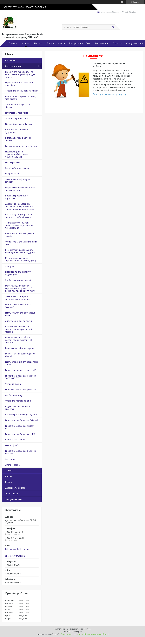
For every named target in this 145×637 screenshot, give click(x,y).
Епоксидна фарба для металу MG (19, 427)
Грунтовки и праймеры (16, 112)
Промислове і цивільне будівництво (16, 131)
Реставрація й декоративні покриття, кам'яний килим (18, 216)
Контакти (117, 43)
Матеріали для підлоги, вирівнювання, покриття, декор (20, 259)
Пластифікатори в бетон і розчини (18, 139)
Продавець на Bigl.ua (73, 631)
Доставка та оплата (15, 487)
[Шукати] (113, 27)
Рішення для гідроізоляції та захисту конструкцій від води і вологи (20, 74)
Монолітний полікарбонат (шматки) (18, 306)
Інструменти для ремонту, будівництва (18, 273)
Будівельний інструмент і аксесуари (17, 407)
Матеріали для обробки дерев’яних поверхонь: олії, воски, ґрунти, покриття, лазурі (20, 288)
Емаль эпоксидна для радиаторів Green (21, 363)
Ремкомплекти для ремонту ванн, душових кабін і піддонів (20, 251)
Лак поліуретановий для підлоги (21, 414)
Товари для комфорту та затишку (17, 180)
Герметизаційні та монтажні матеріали (19, 84)
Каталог (26, 43)
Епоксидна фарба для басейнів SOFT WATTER (20, 377)
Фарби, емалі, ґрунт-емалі (18, 280)
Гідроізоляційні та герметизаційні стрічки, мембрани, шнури (16, 154)
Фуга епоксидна (13, 384)
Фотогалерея (101, 43)
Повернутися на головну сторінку (109, 94)
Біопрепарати (12, 173)
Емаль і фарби (12, 445)
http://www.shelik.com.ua (17, 549)
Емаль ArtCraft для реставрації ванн (20, 314)
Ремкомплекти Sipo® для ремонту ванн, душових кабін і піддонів (20, 340)
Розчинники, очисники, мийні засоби (19, 235)
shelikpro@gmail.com (15, 556)
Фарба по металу (13, 395)
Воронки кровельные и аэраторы (16, 197)
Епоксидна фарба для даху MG (20, 434)
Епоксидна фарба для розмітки (20, 389)
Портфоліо (10, 60)
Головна (13, 43)
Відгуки (8, 482)
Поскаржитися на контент (72, 634)
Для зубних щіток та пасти (18, 321)
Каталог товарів (13, 66)
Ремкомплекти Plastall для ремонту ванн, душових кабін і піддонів (20, 329)
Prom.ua (87, 629)
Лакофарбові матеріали (17, 168)
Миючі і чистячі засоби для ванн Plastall (21, 355)
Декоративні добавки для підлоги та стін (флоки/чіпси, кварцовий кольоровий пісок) (19, 206)
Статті (8, 470)
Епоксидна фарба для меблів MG (21, 420)
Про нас (38, 43)
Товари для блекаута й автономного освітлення (17, 297)
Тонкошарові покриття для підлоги (18, 106)
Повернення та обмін (79, 43)
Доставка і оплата (55, 43)
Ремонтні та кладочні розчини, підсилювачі (20, 97)
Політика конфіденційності (96, 634)
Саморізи (9, 266)
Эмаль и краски (12, 464)
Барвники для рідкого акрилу (19, 348)
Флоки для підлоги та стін (18, 400)
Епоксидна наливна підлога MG (20, 370)
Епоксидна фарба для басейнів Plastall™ (20, 452)
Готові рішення (12, 162)
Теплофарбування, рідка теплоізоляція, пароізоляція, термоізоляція (19, 225)
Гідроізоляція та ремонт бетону (21, 146)
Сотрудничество (134, 43)
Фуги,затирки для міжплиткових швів (21, 243)
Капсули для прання (15, 439)
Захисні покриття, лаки (16, 118)
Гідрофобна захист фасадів (18, 124)
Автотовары (11, 459)
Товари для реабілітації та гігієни (21, 90)
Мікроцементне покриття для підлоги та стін (20, 188)
